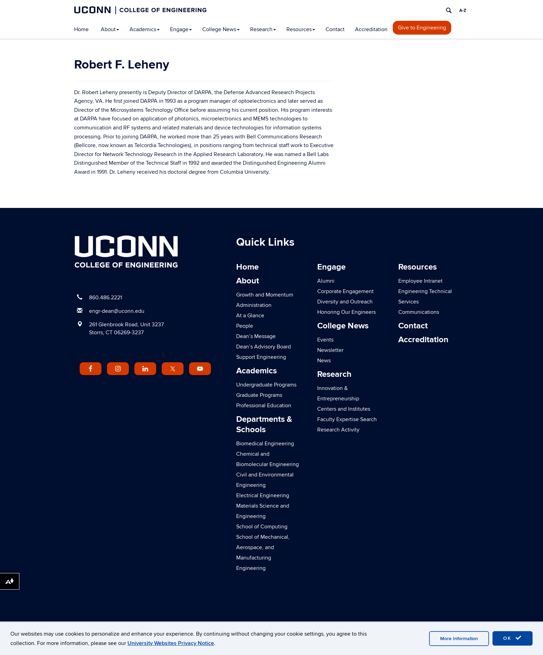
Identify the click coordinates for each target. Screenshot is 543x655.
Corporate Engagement (345, 291)
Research (263, 29)
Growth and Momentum (264, 294)
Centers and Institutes (343, 409)
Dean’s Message (256, 336)
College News (221, 29)
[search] (448, 10)
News (324, 360)
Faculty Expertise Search (347, 419)
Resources (300, 29)
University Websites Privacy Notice (170, 643)
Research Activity (338, 429)
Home (81, 29)
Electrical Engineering (262, 495)
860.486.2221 (105, 297)
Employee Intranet (420, 281)
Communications (418, 312)
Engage (181, 29)
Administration (254, 305)
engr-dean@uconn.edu (116, 311)
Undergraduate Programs (266, 384)
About (110, 29)
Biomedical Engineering (265, 443)
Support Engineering (261, 357)
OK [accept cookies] (512, 638)
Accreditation (371, 29)
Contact (335, 29)
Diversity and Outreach (345, 301)
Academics (145, 29)
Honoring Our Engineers (346, 312)
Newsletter (330, 350)
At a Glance (250, 315)
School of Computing (261, 526)
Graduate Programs (259, 395)
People (244, 325)
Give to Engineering (422, 27)
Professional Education (263, 405)
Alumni (326, 281)
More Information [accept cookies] (459, 639)
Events (325, 339)
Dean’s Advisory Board (263, 346)
